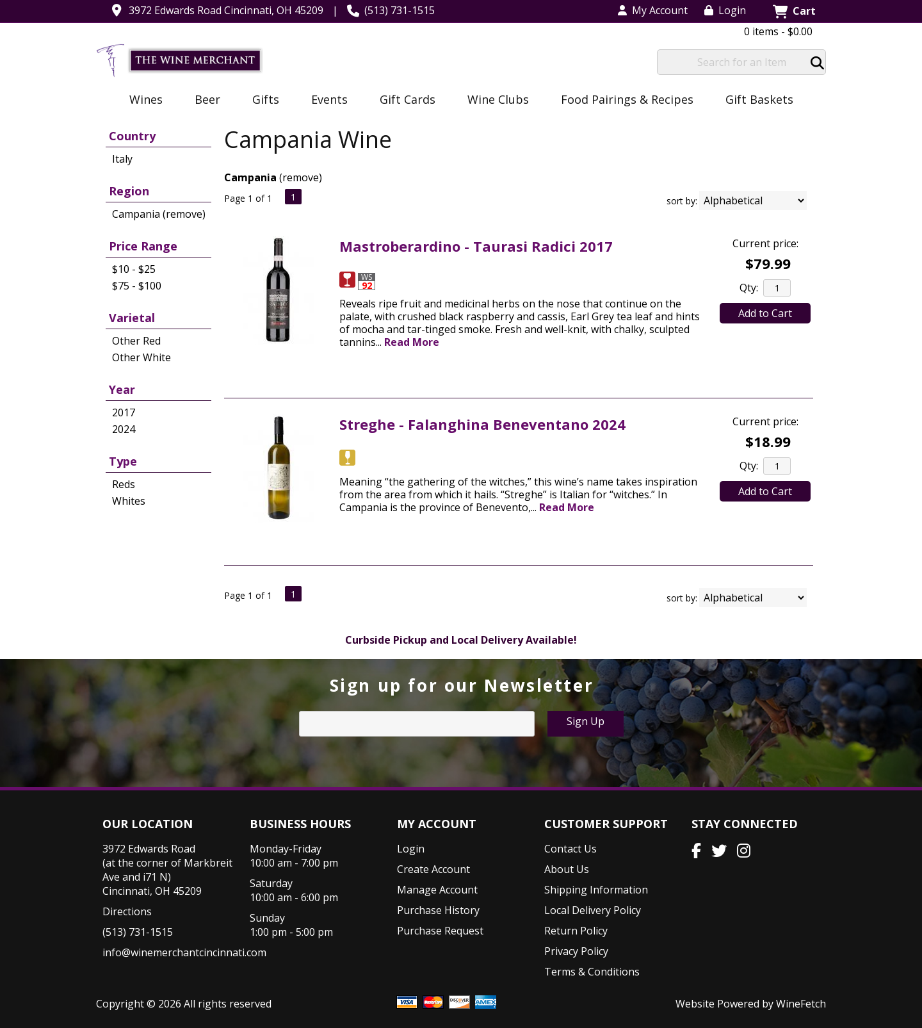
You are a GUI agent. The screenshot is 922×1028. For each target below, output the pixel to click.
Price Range (143, 246)
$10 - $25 (134, 269)
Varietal (132, 317)
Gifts (261, 101)
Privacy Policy (576, 951)
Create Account (433, 869)
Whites (128, 501)
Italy (122, 159)
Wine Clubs (494, 101)
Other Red (136, 341)
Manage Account (437, 890)
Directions (127, 911)
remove (300, 177)
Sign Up (585, 721)
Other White (141, 357)
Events (325, 101)
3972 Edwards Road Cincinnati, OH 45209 (226, 10)
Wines (141, 101)
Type (123, 461)
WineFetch (801, 1004)
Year (122, 389)
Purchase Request (440, 931)
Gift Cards (407, 99)
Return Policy (576, 931)
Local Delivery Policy (592, 910)
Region (129, 191)
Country (132, 135)
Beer (203, 101)
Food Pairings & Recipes (627, 99)
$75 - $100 (136, 286)
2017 (123, 412)
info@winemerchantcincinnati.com (184, 952)
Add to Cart (765, 313)
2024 (123, 429)
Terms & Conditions (592, 972)
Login (725, 10)
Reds (123, 484)
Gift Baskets (759, 99)
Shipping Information (596, 890)
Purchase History (438, 910)
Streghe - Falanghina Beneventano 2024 (482, 424)
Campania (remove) (159, 214)
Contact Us (570, 849)
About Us (566, 869)
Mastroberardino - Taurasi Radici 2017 (476, 246)
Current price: (765, 243)
